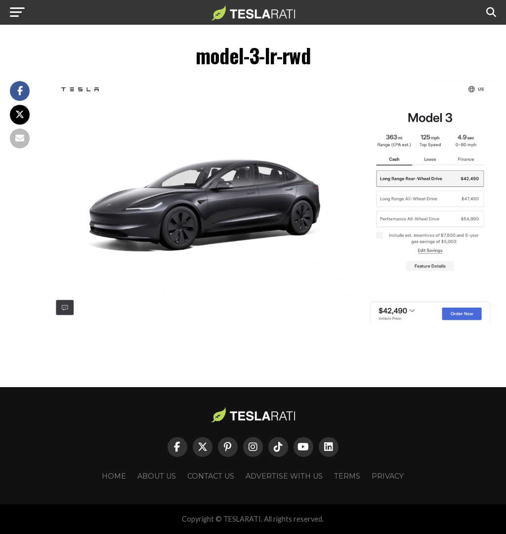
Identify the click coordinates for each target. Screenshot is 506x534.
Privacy (388, 476)
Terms (347, 476)
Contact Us (210, 476)
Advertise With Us (284, 476)
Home (114, 476)
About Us (156, 476)
